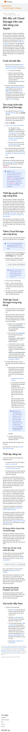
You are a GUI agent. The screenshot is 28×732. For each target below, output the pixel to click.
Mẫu (2, 722)
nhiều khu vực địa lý (10, 464)
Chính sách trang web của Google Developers (11, 651)
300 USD (11, 99)
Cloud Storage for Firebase (12, 8)
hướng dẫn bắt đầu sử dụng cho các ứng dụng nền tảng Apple (14, 66)
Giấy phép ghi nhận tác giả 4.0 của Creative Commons (15, 647)
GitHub (2, 726)
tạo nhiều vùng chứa (13, 144)
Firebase (4, 13)
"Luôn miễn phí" (12, 133)
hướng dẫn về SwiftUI (13, 359)
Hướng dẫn (3, 717)
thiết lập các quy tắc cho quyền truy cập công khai (15, 153)
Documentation (6, 6)
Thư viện (3, 724)
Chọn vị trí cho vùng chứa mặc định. (15, 125)
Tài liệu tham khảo (5, 719)
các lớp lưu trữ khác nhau (12, 468)
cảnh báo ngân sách (18, 617)
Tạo (18, 15)
